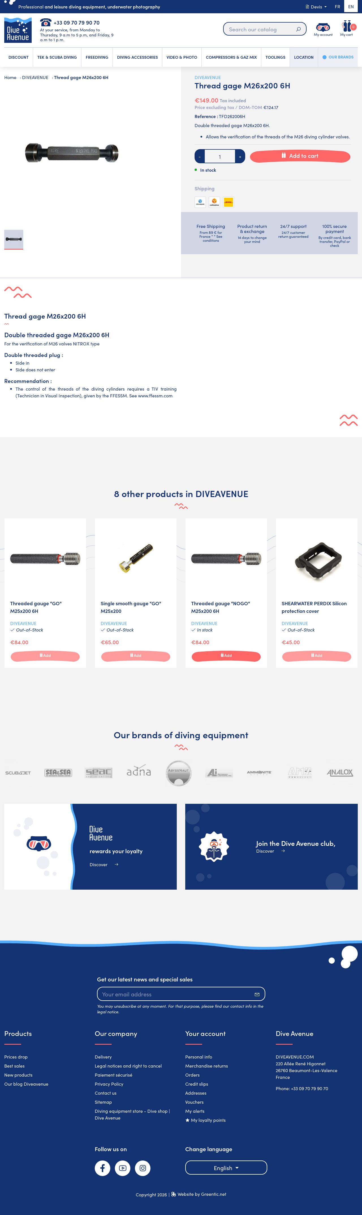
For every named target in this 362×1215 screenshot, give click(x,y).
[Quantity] (220, 156)
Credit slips (196, 1084)
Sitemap (103, 1102)
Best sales (14, 1065)
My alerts (194, 1111)
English (224, 1168)
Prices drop (16, 1056)
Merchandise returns (206, 1065)
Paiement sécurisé (113, 1075)
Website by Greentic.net (202, 1194)
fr (336, 6)
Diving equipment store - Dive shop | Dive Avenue (132, 1114)
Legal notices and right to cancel (128, 1065)
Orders (192, 1075)
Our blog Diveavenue (26, 1084)
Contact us (106, 1093)
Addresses (195, 1093)
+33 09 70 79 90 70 (77, 22)
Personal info (198, 1056)
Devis (313, 6)
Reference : (206, 116)
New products (18, 1075)
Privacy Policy (109, 1084)
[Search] (264, 29)
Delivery (103, 1056)
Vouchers (194, 1102)
